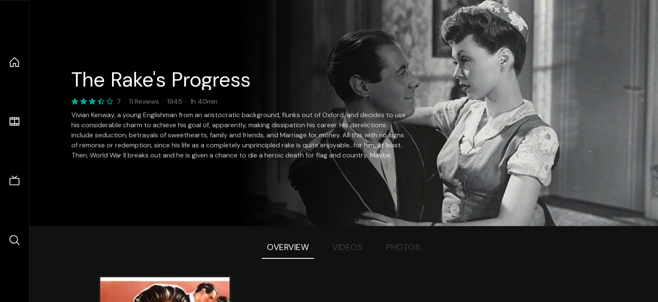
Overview (288, 247)
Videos (347, 247)
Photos (403, 247)
